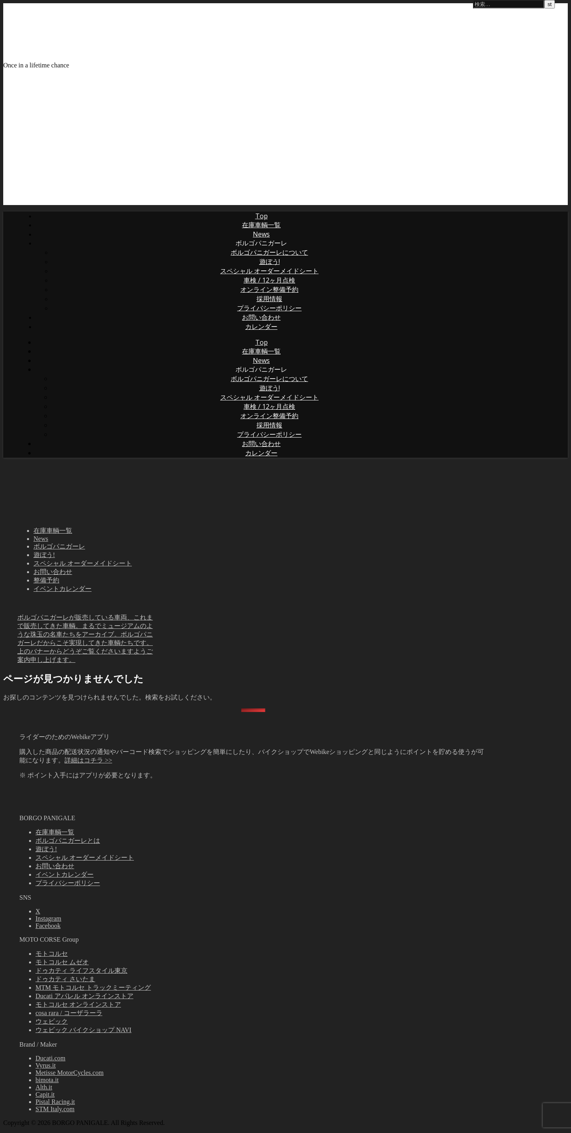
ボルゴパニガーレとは (67, 840)
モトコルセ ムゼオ (62, 962)
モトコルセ (51, 953)
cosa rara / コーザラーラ (68, 1012)
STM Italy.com (55, 1109)
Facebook (47, 925)
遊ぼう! (269, 261)
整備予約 (46, 580)
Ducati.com (50, 1058)
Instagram (48, 918)
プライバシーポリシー (269, 308)
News (261, 234)
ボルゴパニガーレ (261, 243)
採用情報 (269, 298)
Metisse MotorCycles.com (69, 1072)
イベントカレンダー (62, 588)
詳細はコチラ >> (88, 760)
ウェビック (51, 1021)
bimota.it (46, 1079)
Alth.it (43, 1087)
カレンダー (261, 326)
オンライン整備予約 (269, 289)
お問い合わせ (261, 317)
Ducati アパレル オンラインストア (84, 996)
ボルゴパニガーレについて (269, 252)
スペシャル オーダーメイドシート (269, 270)
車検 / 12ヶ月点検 (269, 280)
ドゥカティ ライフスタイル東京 (81, 970)
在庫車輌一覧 (261, 224)
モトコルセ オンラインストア (78, 1004)
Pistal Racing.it (55, 1101)
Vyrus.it (45, 1065)
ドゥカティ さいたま (65, 979)
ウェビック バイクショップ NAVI (83, 1029)
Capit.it (45, 1094)
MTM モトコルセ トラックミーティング (93, 987)
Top (261, 216)
